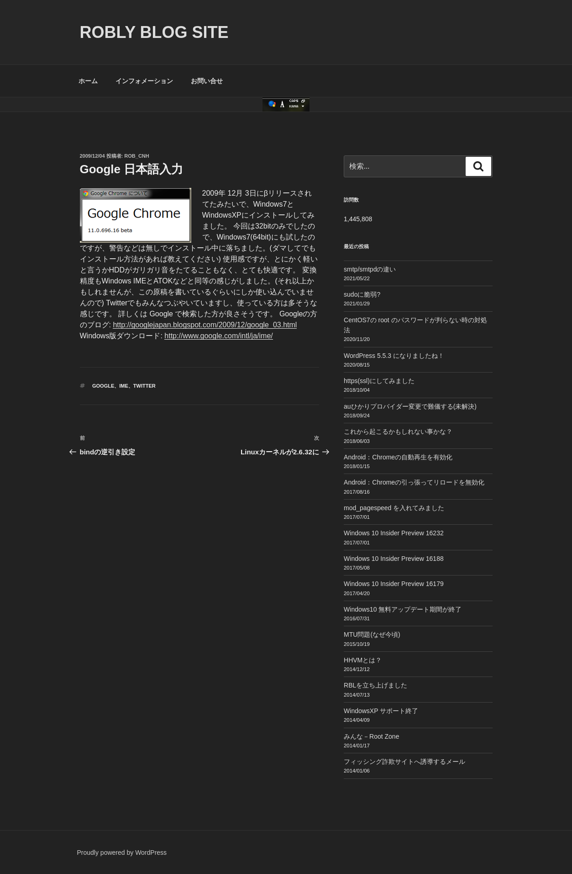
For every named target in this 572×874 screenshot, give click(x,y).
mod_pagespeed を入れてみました (394, 508)
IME (123, 386)
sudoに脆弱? (362, 294)
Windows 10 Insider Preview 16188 (394, 558)
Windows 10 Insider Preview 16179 (394, 583)
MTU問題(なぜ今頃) (372, 634)
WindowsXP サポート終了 (381, 710)
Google (103, 386)
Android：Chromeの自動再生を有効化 (398, 457)
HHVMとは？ (363, 660)
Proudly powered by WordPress (122, 852)
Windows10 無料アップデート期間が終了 (403, 609)
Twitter (144, 386)
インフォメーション (144, 81)
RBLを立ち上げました (375, 685)
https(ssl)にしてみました (379, 380)
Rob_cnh (136, 156)
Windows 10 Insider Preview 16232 (394, 533)
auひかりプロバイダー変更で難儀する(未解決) (410, 406)
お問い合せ (207, 81)
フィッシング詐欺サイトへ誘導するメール (404, 761)
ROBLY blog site (154, 32)
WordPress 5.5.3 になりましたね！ (394, 355)
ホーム (88, 81)
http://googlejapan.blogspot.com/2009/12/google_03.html (205, 325)
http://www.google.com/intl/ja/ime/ (218, 336)
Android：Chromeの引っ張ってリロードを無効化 (414, 482)
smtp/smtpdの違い (370, 269)
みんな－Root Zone (371, 736)
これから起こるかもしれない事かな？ (398, 431)
